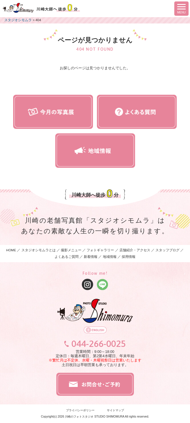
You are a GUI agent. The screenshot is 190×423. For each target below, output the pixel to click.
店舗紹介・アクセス (134, 250)
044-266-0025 (98, 343)
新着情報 (90, 256)
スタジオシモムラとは (38, 250)
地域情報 (110, 256)
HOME (11, 250)
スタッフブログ (167, 250)
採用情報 (128, 256)
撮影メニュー (71, 250)
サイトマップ (115, 410)
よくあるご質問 (67, 256)
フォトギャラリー (100, 250)
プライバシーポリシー (80, 410)
